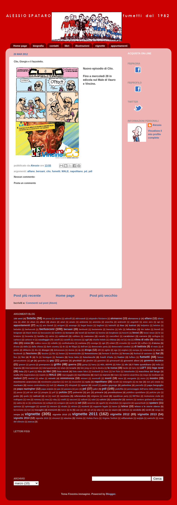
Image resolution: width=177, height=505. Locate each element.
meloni (18, 378)
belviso (156, 325)
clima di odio (141, 339)
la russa (112, 367)
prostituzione (115, 392)
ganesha (42, 361)
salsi (93, 399)
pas (58, 389)
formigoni (47, 357)
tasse (114, 406)
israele (73, 368)
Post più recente (27, 295)
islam (62, 368)
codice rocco (41, 343)
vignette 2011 (85, 414)
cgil (87, 339)
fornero (60, 357)
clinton (157, 340)
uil (92, 410)
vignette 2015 (41, 418)
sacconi (73, 399)
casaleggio (44, 339)
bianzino (110, 329)
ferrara (126, 353)
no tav (139, 381)
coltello (54, 343)
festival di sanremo (143, 353)
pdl (90, 171)
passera (68, 389)
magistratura (29, 375)
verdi (148, 410)
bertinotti (83, 329)
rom (28, 399)
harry (94, 364)
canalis (101, 336)
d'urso (17, 346)
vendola (137, 410)
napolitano (76, 171)
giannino (101, 361)
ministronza (67, 378)
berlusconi (47, 329)
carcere (143, 336)
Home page (20, 45)
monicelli (96, 378)
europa (136, 350)
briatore (17, 336)
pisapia (44, 392)
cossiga (94, 343)
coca (27, 343)
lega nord (157, 367)
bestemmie (97, 329)
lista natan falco (80, 371)
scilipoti (49, 403)
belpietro (145, 325)
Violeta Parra (92, 418)
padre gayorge (109, 385)
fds (53, 353)
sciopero (61, 403)
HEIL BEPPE (106, 364)
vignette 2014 (22, 418)
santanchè (116, 399)
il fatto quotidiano (141, 364)
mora (120, 378)
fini (23, 357)
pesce (19, 392)
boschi (125, 333)
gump (85, 364)
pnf (53, 392)
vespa (17, 414)
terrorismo (19, 410)
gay (52, 360)
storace (53, 406)
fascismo (31, 353)
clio (48, 171)
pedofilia (119, 389)
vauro (115, 410)
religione (95, 396)
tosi (29, 410)
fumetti (56, 171)
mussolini (76, 382)
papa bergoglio (155, 385)
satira (19, 403)
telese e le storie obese (147, 406)
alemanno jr (134, 318)
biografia (38, 45)
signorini (126, 403)
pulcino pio (154, 392)
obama (60, 385)
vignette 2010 (60, 414)
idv (126, 364)
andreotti (122, 322)
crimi (112, 343)
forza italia (73, 357)
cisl (122, 340)
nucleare (18, 385)
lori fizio (116, 371)
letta (21, 371)
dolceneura (59, 350)
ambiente (84, 322)
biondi (157, 329)
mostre (154, 378)
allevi (42, 322)
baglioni (100, 325)
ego (115, 350)
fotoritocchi (89, 357)
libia (40, 371)
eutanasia (147, 350)
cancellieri (114, 336)
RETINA (136, 396)
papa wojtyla (47, 389)
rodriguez (18, 399)
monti (108, 378)
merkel (31, 378)
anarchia (109, 322)
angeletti (134, 322)
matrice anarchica (131, 375)
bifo (120, 329)
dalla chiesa (37, 346)
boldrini (58, 333)
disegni (46, 350)
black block (31, 333)
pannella (139, 385)
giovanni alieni (132, 360)
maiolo (42, 375)
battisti (132, 325)
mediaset (156, 375)
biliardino (131, 329)
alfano (31, 171)
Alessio (157, 125)
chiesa (112, 339)
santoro (129, 399)
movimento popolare (51, 382)
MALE (65, 171)
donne (71, 350)
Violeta (79, 418)
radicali (37, 396)
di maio (154, 346)
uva (106, 410)
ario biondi (48, 325)
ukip (99, 410)
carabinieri (129, 336)
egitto (107, 350)
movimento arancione (25, 381)
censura (77, 340)
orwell (95, 385)
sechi (71, 403)
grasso (22, 364)
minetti (52, 378)
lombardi (96, 371)
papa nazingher (26, 388)
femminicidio (75, 353)
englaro (125, 350)
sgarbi (102, 403)
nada (87, 381)
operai (84, 385)
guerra (72, 364)
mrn (66, 382)
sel (79, 402)
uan (78, 410)
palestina (126, 385)
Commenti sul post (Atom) (41, 303)
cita (129, 340)
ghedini (90, 361)
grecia (32, 364)
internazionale (31, 368)
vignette (100, 45)
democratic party (99, 346)
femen (62, 353)
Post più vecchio (103, 295)
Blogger (110, 494)
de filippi (73, 346)
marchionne (83, 375)
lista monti (62, 371)
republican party (120, 396)
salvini (102, 399)
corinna (82, 343)
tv (71, 410)
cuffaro (144, 343)
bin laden (145, 329)
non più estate (153, 382)
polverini (78, 392)
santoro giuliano (144, 399)
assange (73, 325)
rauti (54, 396)
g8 (31, 360)
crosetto (123, 343)
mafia (16, 375)
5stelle (31, 318)
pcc (77, 389)
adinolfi (68, 318)
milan (41, 378)
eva (158, 350)
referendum (80, 396)
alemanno (116, 318)
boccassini (46, 333)
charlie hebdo (99, 340)
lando (125, 368)
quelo (26, 396)
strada (64, 406)
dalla (25, 346)
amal (62, 322)
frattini (121, 357)
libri (67, 45)
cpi (103, 343)
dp (79, 350)
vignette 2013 (147, 414)
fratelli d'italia (106, 357)
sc (27, 403)
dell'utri (84, 346)
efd (99, 350)
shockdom (114, 403)
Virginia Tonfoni (109, 418)
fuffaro (132, 357)
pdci (95, 389)
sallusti (84, 399)
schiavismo (37, 403)
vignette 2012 (120, 414)
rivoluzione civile (152, 396)
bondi (81, 333)
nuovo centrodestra (36, 385)
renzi (105, 396)
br (159, 333)
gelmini (64, 360)
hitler (118, 364)
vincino (68, 418)
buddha (40, 336)
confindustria (68, 343)
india (158, 364)
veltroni (125, 410)
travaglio (39, 410)
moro (142, 378)
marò (96, 375)
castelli (66, 340)
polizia (63, 392)
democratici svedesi (121, 346)
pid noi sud (31, 392)
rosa (47, 399)
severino (91, 403)
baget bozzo (87, 325)
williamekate (127, 418)
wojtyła (140, 418)
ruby (55, 399)
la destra (100, 368)
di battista (140, 346)
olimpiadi (72, 385)
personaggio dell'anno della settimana (145, 389)
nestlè (116, 382)
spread (43, 406)
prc (88, 392)
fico (15, 357)
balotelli (112, 325)
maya (145, 375)
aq (37, 325)
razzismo (65, 396)
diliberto (27, 350)
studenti (85, 406)
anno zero (148, 322)
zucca (31, 421)
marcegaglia (68, 375)
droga (88, 349)
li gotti (31, 371)
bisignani (18, 333)
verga (157, 410)
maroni (106, 375)
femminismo (91, 353)
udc (85, 410)
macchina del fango (149, 371)
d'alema (156, 343)
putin (16, 396)
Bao (122, 325)
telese (124, 406)
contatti (54, 45)
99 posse (47, 318)
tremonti (52, 410)
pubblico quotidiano (135, 392)
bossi (135, 332)
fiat (157, 353)
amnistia (97, 322)
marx (116, 375)
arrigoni (61, 325)
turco (63, 410)
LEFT (143, 367)
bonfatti (91, 333)
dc (64, 346)
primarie (99, 392)
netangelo (127, 382)
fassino (44, 353)
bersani (40, 171)
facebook (18, 353)
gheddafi (77, 360)
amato (72, 322)
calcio (51, 336)
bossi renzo (149, 333)
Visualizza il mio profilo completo (155, 134)
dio (36, 350)
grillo (57, 364)
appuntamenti (119, 45)
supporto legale (100, 406)
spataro (153, 402)
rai (46, 396)
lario (134, 368)
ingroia (17, 368)
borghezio (113, 333)
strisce (74, 406)
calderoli (63, 336)
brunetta (29, 336)
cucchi (134, 343)
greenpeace (44, 364)
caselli (57, 340)
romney (37, 399)
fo (37, 357)
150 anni (18, 318)
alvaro (53, 322)
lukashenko (129, 371)
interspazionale (49, 368)
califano (76, 336)
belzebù (17, 329)
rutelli (63, 399)
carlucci (17, 340)
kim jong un (86, 368)
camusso (89, 336)
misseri (84, 378)
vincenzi (56, 418)
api (158, 322)
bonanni (70, 332)
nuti (51, 385)
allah (23, 322)
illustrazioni (82, 45)
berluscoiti (30, 329)
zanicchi (151, 418)
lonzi (106, 371)
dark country (53, 346)
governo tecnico (153, 360)
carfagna (156, 336)
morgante (131, 378)
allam (32, 322)
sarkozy (159, 399)
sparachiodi (139, 403)
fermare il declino (110, 353)
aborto (58, 318)
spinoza (17, 406)
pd (85, 171)
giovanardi (115, 361)
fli (31, 357)
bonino (102, 333)
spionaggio (30, 406)
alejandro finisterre (98, 318)
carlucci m (30, 340)
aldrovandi (80, 318)
